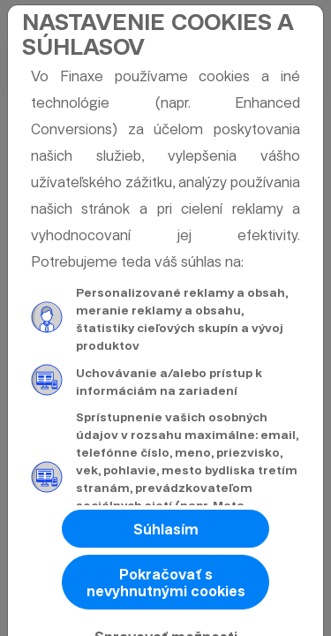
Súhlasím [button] (166, 529)
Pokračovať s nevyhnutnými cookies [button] (166, 583)
